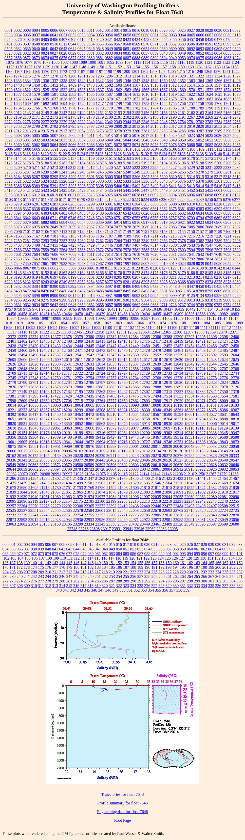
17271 (134, 391)
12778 (234, 378)
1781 (127, 108)
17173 (56, 391)
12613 (100, 359)
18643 (234, 414)
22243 (211, 501)
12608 (45, 359)
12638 (145, 364)
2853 (218, 126)
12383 (123, 337)
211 (55, 572)
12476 (123, 350)
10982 (223, 314)
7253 (45, 241)
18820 (11, 423)
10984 (12, 318)
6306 (154, 204)
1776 (82, 108)
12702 (212, 369)
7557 (27, 250)
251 (98, 576)
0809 (237, 48)
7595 (200, 250)
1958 (9, 112)
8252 (72, 282)
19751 (178, 442)
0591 (209, 44)
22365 (89, 506)
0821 (18, 53)
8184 (218, 273)
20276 (178, 455)
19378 (45, 437)
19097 (167, 428)
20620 (178, 465)
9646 (72, 305)
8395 (100, 286)
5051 (191, 140)
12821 (189, 382)
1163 (217, 67)
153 (126, 563)
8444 (182, 286)
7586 (154, 250)
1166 (9, 71)
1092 (110, 62)
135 (239, 558)
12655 (100, 369)
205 (13, 572)
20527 (178, 460)
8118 (118, 268)
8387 (45, 286)
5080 (191, 144)
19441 (123, 437)
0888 (136, 58)
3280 (136, 131)
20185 (45, 455)
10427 (101, 309)
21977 (100, 497)
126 (175, 558)
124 (161, 558)
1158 (172, 67)
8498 (145, 291)
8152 (45, 273)
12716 (55, 373)
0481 (9, 44)
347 (101, 590)
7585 (145, 250)
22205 (122, 501)
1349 (154, 80)
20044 (200, 446)
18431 (45, 414)
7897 (54, 263)
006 (48, 544)
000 (6, 544)
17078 (223, 387)
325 (140, 585)
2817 (173, 126)
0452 (145, 39)
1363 (191, 80)
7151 (145, 231)
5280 (218, 172)
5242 (72, 172)
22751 (67, 515)
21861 (67, 492)
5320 (9, 181)
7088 (209, 227)
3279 (127, 131)
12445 (89, 346)
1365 (209, 80)
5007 (54, 135)
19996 (123, 446)
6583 (136, 213)
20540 (223, 460)
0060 (145, 35)
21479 (22, 483)
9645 (63, 305)
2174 (63, 117)
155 (140, 563)
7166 (27, 236)
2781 (191, 122)
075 (55, 553)
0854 (218, 53)
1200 (126, 71)
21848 (45, 492)
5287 (36, 177)
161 (183, 563)
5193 (154, 163)
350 (123, 590)
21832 (211, 487)
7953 (82, 263)
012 (90, 544)
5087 (18, 149)
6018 (45, 195)
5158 (82, 158)
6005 (237, 190)
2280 (72, 122)
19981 (100, 446)
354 (151, 590)
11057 (84, 323)
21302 (56, 478)
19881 (33, 446)
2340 (91, 122)
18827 (45, 423)
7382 (200, 241)
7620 (154, 254)
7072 (100, 227)
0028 (200, 30)
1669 (100, 99)
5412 (182, 186)
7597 (218, 250)
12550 (134, 355)
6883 (54, 222)
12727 (122, 373)
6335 (9, 209)
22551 (33, 510)
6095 (182, 195)
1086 (55, 62)
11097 (74, 327)
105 (28, 558)
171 (13, 567)
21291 (22, 478)
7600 (9, 254)
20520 (156, 460)
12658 (134, 369)
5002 (9, 135)
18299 (78, 410)
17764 (100, 401)
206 (20, 572)
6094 (172, 195)
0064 (182, 35)
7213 (172, 236)
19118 (200, 428)
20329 (223, 455)
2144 (36, 112)
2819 (191, 126)
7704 (154, 259)
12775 (212, 378)
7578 (127, 250)
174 (34, 567)
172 (20, 567)
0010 (82, 30)
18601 (189, 414)
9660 (127, 305)
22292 (67, 506)
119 (125, 558)
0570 (145, 44)
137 (13, 563)
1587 (109, 94)
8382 (18, 286)
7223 (9, 241)
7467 (127, 245)
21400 (145, 478)
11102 (129, 327)
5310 (173, 177)
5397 (91, 186)
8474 (36, 291)
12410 (89, 341)
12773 (189, 378)
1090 (92, 62)
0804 (209, 48)
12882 (100, 387)
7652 (236, 254)
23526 (178, 524)
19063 (67, 428)
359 (186, 590)
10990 (78, 318)
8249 (63, 282)
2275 (27, 122)
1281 (82, 76)
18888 (134, 423)
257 (140, 576)
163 (197, 563)
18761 (156, 419)
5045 (136, 140)
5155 (54, 158)
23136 (45, 524)
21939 (22, 497)
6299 (91, 204)
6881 (36, 222)
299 (197, 581)
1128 (37, 67)
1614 (127, 94)
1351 (173, 80)
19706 (111, 442)
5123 (72, 154)
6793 (191, 218)
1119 (190, 62)
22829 (189, 515)
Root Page (122, 820)
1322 (200, 76)
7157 (200, 231)
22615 (111, 510)
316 (76, 585)
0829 (72, 53)
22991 (189, 519)
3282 (154, 131)
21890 (167, 492)
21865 (78, 492)
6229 (190, 199)
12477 (134, 350)
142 (48, 563)
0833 (109, 53)
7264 (118, 241)
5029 (9, 140)
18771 (178, 419)
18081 (111, 405)
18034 (45, 405)
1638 (63, 99)
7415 (54, 245)
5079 (182, 144)
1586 (100, 94)
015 (112, 544)
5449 (164, 190)
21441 (200, 478)
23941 (128, 529)
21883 (145, 492)
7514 (154, 245)
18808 (223, 419)
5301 (91, 177)
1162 (208, 67)
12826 (11, 387)
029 (211, 544)
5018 (154, 135)
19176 (45, 433)
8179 (182, 273)
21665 (212, 483)
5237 (27, 172)
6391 (209, 209)
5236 (18, 172)
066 (233, 549)
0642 (54, 48)
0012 (100, 30)
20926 (212, 469)
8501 (164, 291)
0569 (136, 44)
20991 (56, 474)
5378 (200, 181)
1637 (54, 99)
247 (69, 576)
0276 (18, 39)
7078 (127, 227)
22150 (55, 501)
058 (176, 549)
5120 (45, 154)
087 (140, 553)
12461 (33, 350)
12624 (223, 359)
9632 (27, 305)
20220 (78, 455)
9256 (218, 295)
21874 (100, 492)
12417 (156, 341)
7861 (45, 263)
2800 (118, 126)
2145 (45, 112)
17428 (67, 396)
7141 (118, 231)
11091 (19, 327)
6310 (191, 204)
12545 (111, 355)
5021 (182, 135)
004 (34, 544)
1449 (27, 85)
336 (218, 585)
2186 (136, 117)
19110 (189, 428)
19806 (201, 442)
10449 (224, 309)
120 (132, 558)
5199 (209, 163)
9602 (236, 300)
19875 (11, 446)
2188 (154, 117)
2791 (45, 126)
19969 (67, 446)
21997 (145, 497)
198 (204, 567)
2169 (18, 117)
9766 (82, 309)
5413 (191, 186)
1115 (155, 62)
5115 (9, 154)
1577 (18, 94)
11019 (18, 323)
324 (133, 585)
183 (98, 567)
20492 (134, 460)
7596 (209, 250)
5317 (218, 177)
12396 (212, 337)
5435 (109, 190)
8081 (45, 268)
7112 (63, 231)
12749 (45, 378)
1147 (73, 67)
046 (91, 549)
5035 (63, 140)
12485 (223, 350)
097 (211, 553)
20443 (100, 460)
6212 (90, 199)
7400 (9, 245)
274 (20, 581)
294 (162, 581)
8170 (118, 273)
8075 (36, 268)
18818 (234, 419)
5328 (82, 181)
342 (73, 590)
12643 (201, 364)
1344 (109, 80)
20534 (212, 460)
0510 (54, 44)
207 (27, 572)
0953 (182, 58)
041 (55, 549)
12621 (189, 359)
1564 (136, 90)
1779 (109, 108)
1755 (173, 103)
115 (97, 558)
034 (6, 549)
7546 (200, 245)
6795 (209, 218)
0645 (82, 48)
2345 (136, 122)
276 (34, 581)
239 (13, 576)
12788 (111, 382)
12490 (11, 355)
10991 (90, 318)
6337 (27, 209)
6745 (63, 218)
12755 (100, 378)
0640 (36, 48)
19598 (234, 437)
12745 (11, 378)
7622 (163, 254)
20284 (189, 455)
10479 (100, 314)
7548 (218, 245)
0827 (54, 53)
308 (20, 585)
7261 (91, 241)
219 (112, 572)
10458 (22, 314)
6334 (236, 204)
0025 (182, 30)
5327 (72, 181)
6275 (218, 199)
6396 (9, 213)
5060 (18, 144)
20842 (145, 469)
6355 (100, 209)
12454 (189, 346)
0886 (118, 58)
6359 (136, 209)
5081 (200, 144)
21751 (67, 487)
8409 (145, 286)
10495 (156, 314)
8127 (163, 268)
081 (98, 553)
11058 (95, 323)
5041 (118, 140)
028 (204, 544)
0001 (9, 30)
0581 (163, 44)
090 (162, 553)
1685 (227, 99)
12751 (67, 378)
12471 (78, 350)
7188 (118, 236)
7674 (91, 259)
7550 (227, 245)
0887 (127, 58)
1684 (218, 99)
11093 (41, 327)
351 (130, 590)
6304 (136, 204)
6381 (182, 209)
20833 (134, 469)
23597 (212, 524)
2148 (72, 112)
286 (105, 581)
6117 (36, 199)
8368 (182, 282)
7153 (163, 231)
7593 (182, 250)
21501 (89, 483)
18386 (223, 410)
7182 (63, 236)
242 (34, 576)
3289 (218, 131)
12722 (78, 373)
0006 (54, 30)
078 (76, 553)
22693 (167, 510)
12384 (134, 337)
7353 (164, 241)
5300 (82, 177)
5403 (145, 186)
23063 (11, 524)
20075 (22, 451)
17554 (223, 396)
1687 (9, 103)
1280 (72, 76)
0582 (172, 44)
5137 (190, 154)
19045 (33, 428)
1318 (173, 76)
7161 (236, 231)
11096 (63, 327)
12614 (111, 359)
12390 (178, 337)
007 (55, 544)
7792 (191, 259)
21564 (167, 483)
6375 (173, 209)
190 (147, 567)
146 (76, 563)
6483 (63, 213)
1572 (209, 90)
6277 (236, 199)
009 (69, 544)
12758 (123, 378)
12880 (78, 387)
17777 (111, 401)
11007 (189, 318)
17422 (56, 396)
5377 (191, 181)
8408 (136, 286)
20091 (56, 451)
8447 (191, 286)
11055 (73, 323)
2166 (227, 112)
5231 (209, 167)
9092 (136, 295)
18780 (189, 419)
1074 (237, 58)
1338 (63, 80)
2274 (18, 122)
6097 (200, 195)
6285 (72, 204)
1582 (63, 94)
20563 (33, 465)
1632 (18, 99)
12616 (133, 359)
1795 (237, 108)
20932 (223, 469)
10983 (234, 314)
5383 (227, 181)
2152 (109, 112)
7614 (118, 254)
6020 (63, 195)
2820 (200, 126)
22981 (167, 519)
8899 (45, 295)
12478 (145, 350)
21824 (189, 487)
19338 (211, 433)
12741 (211, 373)
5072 (118, 144)
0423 (127, 39)
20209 (67, 455)
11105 (161, 327)
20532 (201, 460)
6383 (200, 209)
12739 (200, 373)
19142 (11, 433)
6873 (236, 218)
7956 (91, 263)
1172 (63, 71)
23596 (201, 524)
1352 (182, 80)
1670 (109, 99)
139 (27, 563)
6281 (36, 204)
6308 (173, 204)
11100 (107, 327)
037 (27, 549)
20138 (200, 451)
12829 (45, 387)
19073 (123, 428)
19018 (11, 428)
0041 (54, 35)
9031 (109, 295)
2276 (36, 122)
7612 (100, 254)
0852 (200, 53)
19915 (45, 446)
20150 (234, 451)
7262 (100, 241)
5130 (127, 154)
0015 (127, 30)
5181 (54, 163)
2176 (82, 117)
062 (204, 549)
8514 (191, 291)
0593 (227, 44)
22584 (89, 510)
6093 (163, 195)
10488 (123, 314)
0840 (164, 53)
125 (168, 558)
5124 (81, 154)
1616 (145, 94)
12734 (178, 373)
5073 (127, 144)
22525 (11, 510)
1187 (81, 71)
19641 (67, 442)
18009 (223, 401)
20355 (45, 460)
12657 (123, 369)
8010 (164, 263)
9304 (145, 300)
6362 (164, 209)
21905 (212, 492)
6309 (182, 204)
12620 (178, 359)
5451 (182, 190)
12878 (56, 387)
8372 (200, 282)
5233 (227, 167)
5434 (100, 190)
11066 (139, 323)
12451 (156, 346)
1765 (27, 108)
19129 (223, 428)
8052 (227, 263)
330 (176, 585)
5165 (145, 158)
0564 (90, 44)
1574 (227, 90)
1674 (145, 99)
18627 (212, 414)
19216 (100, 433)
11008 (200, 318)
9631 (18, 305)
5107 (182, 149)
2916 (54, 131)
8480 (63, 291)
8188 (237, 273)
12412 (111, 341)
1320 (182, 76)
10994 (112, 318)
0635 (27, 48)
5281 (227, 172)
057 (169, 549)
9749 (200, 305)
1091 (101, 62)
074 (48, 553)
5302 (100, 177)
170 (6, 567)
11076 (172, 323)
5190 (127, 163)
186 (119, 567)
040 (48, 549)
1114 (146, 62)
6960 (218, 222)
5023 (191, 135)
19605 (22, 442)
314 (62, 585)
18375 (212, 410)
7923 (63, 263)
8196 (45, 277)
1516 (209, 85)
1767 (45, 108)
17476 (145, 396)
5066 (72, 144)
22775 (134, 515)
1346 (127, 80)
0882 (109, 58)
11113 (236, 327)
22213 (145, 501)
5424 (54, 190)
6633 (191, 213)
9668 (154, 305)
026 (190, 544)
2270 (218, 117)
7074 (109, 227)
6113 (18, 199)
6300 (100, 204)
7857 (36, 263)
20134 (156, 451)
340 (59, 590)
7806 (200, 259)
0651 (127, 48)
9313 (191, 300)
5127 (108, 154)
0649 (109, 48)
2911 (8, 131)
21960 (56, 497)
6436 (54, 213)
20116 (122, 451)
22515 (234, 506)
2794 (63, 126)
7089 (218, 227)
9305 (154, 300)
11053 (51, 323)
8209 (154, 277)
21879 (123, 492)
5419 (9, 190)
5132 (145, 154)
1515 (200, 85)
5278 (200, 172)
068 (6, 553)
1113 (137, 62)
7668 (63, 259)
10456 (11, 314)
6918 (154, 222)
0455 (173, 39)
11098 (85, 327)
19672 (89, 442)
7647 (209, 254)
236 (232, 572)
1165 (234, 67)
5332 (118, 181)
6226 (163, 199)
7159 (218, 231)
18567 (156, 414)
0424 (136, 39)
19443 (134, 437)
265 (197, 576)
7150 (136, 231)
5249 (136, 172)
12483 (201, 350)
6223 (136, 199)
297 (183, 581)
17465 (111, 396)
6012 (36, 195)
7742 (164, 259)
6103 (9, 199)
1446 (9, 85)
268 (218, 576)
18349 (167, 410)
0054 (91, 35)
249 (84, 576)
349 (115, 590)
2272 (237, 117)
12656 (111, 369)
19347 (234, 433)
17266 (111, 391)
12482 (189, 350)
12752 (78, 378)
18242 (33, 410)
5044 (127, 140)
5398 (100, 186)
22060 (189, 497)
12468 (67, 350)
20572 (45, 465)
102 (6, 558)
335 (211, 585)
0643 (63, 48)
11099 (96, 327)
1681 (191, 99)
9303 (136, 300)
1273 (9, 76)
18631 (223, 414)
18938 (178, 423)
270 (233, 576)
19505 (167, 437)
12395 (201, 337)
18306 (89, 410)
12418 (167, 341)
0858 (18, 58)
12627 (22, 364)
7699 (136, 259)
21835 (223, 487)
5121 (54, 154)
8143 (227, 268)
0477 (218, 39)
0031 (227, 30)
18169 (223, 405)
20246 (123, 455)
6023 (90, 195)
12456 (212, 346)
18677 (45, 419)
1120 (199, 62)
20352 (33, 460)
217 (98, 572)
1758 (200, 103)
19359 (22, 437)
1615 (136, 94)
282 (76, 581)
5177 (18, 163)
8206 (127, 277)
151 (112, 563)
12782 (45, 382)
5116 (18, 154)
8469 (18, 291)
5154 (45, 158)
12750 (56, 378)
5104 (155, 149)
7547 (209, 245)
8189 (9, 277)
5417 (227, 186)
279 (55, 581)
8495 (127, 291)
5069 (100, 144)
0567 (118, 44)
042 (62, 549)
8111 (109, 268)
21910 (223, 492)
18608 (201, 414)
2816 (164, 126)
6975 (36, 227)
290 (133, 581)
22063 (201, 497)
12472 (89, 350)
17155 (33, 391)
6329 (227, 204)
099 (225, 553)
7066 (82, 227)
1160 (190, 67)
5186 (91, 163)
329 (168, 585)
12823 (212, 382)
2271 (227, 117)
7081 (154, 227)
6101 (227, 195)
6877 (18, 222)
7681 (100, 259)
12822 (201, 382)
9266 (27, 300)
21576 (178, 483)
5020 (172, 135)
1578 (27, 94)
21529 (134, 483)
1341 (91, 80)
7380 (191, 241)
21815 (167, 487)
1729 (82, 103)
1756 (182, 103)
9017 (82, 295)
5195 (173, 163)
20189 (56, 455)
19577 (212, 437)
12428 (11, 346)
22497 (212, 506)
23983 (162, 529)
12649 (33, 369)
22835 (201, 515)
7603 (27, 254)
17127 (11, 391)
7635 (182, 254)
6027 (127, 195)
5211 (36, 167)
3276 (100, 131)
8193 (27, 277)
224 (147, 572)
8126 (154, 268)
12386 (156, 337)
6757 (172, 218)
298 (190, 581)
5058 (9, 144)
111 (70, 558)
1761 (227, 103)
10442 (190, 309)
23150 (56, 524)
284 (91, 581)
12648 (22, 369)
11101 (118, 327)
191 (155, 567)
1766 (36, 108)
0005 (45, 30)
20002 (145, 446)
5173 (218, 158)
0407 (63, 39)
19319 (189, 433)
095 (197, 553)
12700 (189, 369)
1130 (55, 67)
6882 (45, 222)
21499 (78, 483)
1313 (127, 76)
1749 (118, 103)
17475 (134, 396)
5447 (145, 190)
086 (133, 553)
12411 (100, 341)
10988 (56, 318)
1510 (154, 85)
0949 (173, 58)
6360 (145, 209)
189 (140, 567)
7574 (109, 250)
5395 (72, 186)
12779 (11, 382)
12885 (134, 387)
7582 (136, 250)
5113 (227, 149)
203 (240, 567)
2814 (145, 126)
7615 (127, 254)
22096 (22, 501)
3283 (163, 131)
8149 (27, 273)
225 (154, 572)
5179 (36, 163)
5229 (191, 167)
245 (55, 576)
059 (183, 549)
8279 (118, 282)
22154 (67, 501)
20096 (67, 451)
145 (69, 563)
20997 (67, 474)
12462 (45, 350)
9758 (18, 309)
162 (190, 563)
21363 (100, 478)
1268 (208, 71)
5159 (91, 158)
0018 (145, 30)
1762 (237, 103)
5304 (118, 177)
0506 (18, 44)
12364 (155, 332)
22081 (223, 497)
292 (147, 581)
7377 (173, 241)
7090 (227, 227)
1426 (237, 80)
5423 (45, 190)
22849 (223, 515)
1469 (72, 85)
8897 (27, 295)
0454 (164, 39)
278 (48, 581)
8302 (154, 282)
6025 (109, 195)
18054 (67, 405)
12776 (223, 378)
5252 (164, 172)
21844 (22, 492)
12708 (234, 369)
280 (62, 581)
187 (126, 567)
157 (155, 563)
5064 (54, 144)
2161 (182, 112)
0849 (182, 53)
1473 (91, 85)
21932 (11, 497)
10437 (168, 309)
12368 (199, 332)
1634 (36, 99)
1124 (235, 62)
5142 (236, 154)
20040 (178, 446)
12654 (89, 369)
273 (13, 581)
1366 (218, 80)
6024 (100, 195)
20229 (100, 455)
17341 (212, 391)
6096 (191, 195)
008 (62, 544)
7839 (237, 259)
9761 (36, 309)
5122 (63, 154)
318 (90, 585)
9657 (109, 305)
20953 (234, 469)
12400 (234, 337)
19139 (234, 428)
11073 (150, 323)
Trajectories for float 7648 (122, 794)
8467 (9, 291)
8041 (209, 263)
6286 (82, 204)
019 (140, 544)
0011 (91, 30)
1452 (54, 85)
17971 (201, 401)
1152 (118, 67)
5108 (191, 149)
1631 (9, 99)
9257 (227, 295)
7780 (173, 259)
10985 (23, 318)
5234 (236, 167)
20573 (56, 465)
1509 (145, 85)
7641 (191, 254)
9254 (209, 295)
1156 (154, 67)
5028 (236, 135)
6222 (127, 199)
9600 (227, 300)
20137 (189, 451)
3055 (90, 131)
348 (108, 590)
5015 (127, 135)
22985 (178, 519)
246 (62, 576)
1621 (182, 94)
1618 (164, 94)
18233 (22, 410)
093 (183, 553)
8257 (100, 282)
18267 (45, 410)
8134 (191, 268)
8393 (82, 286)
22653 (134, 510)
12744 (234, 373)
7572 (100, 250)
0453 (154, 39)
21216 (189, 474)
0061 (154, 35)
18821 (22, 423)
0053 (82, 35)
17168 (45, 391)
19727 (145, 442)
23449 (145, 524)
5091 (54, 149)
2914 (36, 131)
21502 (100, 483)
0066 (200, 35)
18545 (123, 414)
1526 (54, 90)
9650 (82, 305)
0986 (218, 58)
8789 (200, 291)
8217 (227, 277)
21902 (201, 492)
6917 (145, 222)
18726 (100, 419)
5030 (18, 140)
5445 (127, 190)
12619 (167, 359)
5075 (145, 144)
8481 (72, 291)
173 (27, 567)
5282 (237, 172)
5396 (82, 186)
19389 (56, 437)
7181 (54, 236)
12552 (156, 355)
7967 (100, 263)
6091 (145, 195)
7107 (54, 231)
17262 (100, 391)
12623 (211, 359)
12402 (22, 341)
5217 (90, 167)
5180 (45, 163)
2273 (9, 122)
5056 (227, 140)
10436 (157, 309)
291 (140, 581)
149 (98, 563)
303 (225, 581)
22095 (11, 501)
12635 (111, 364)
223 (140, 572)
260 (162, 576)
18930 (167, 423)
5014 (118, 135)
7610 (82, 254)
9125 (191, 295)
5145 (27, 158)
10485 (111, 314)
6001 (218, 190)
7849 (18, 263)
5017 (145, 135)
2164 (209, 112)
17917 (167, 401)
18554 (134, 414)
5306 (136, 177)
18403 (22, 414)
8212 (182, 277)
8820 (227, 291)
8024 (182, 263)
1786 (173, 108)
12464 (56, 350)
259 (155, 576)
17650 (45, 401)
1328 (9, 80)
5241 (63, 172)
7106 (45, 231)
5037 (82, 140)
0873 (36, 58)
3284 (172, 131)
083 (112, 553)
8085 (63, 268)
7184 (82, 236)
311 (41, 585)
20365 (67, 460)
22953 (89, 519)
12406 (45, 341)
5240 (54, 172)
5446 (136, 190)
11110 (205, 327)
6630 (164, 213)
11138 (66, 332)
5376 (182, 181)
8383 (27, 286)
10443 (202, 309)
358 (179, 590)
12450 (145, 346)
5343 (154, 181)
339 (239, 585)
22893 (22, 519)
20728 (100, 469)
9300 (109, 300)
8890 (9, 295)
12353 (88, 332)
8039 (200, 263)
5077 (164, 144)
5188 (109, 163)
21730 (56, 487)
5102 (137, 149)
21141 (144, 474)
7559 (45, 250)
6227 (172, 199)
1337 (54, 80)
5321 (18, 181)
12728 (133, 373)
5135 (172, 154)
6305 (145, 204)
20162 (11, 455)
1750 (127, 103)
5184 (82, 163)
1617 (154, 94)
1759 (209, 103)
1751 (136, 103)
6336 (18, 209)
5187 (100, 163)
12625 (234, 359)
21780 (100, 487)
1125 (10, 67)
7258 (72, 241)
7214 (182, 236)
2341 (100, 122)
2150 (91, 112)
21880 (134, 492)
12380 (89, 337)
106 (35, 558)
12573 (189, 355)
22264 (22, 506)
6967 (237, 222)
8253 (82, 282)
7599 (237, 250)
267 (211, 576)
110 (63, 558)
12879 (67, 387)
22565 (67, 510)
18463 (78, 414)
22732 (11, 515)
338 (232, 585)
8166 (100, 273)
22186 (100, 501)
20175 (33, 455)
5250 (145, 172)
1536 (91, 90)
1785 (164, 108)
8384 (36, 286)
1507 (136, 85)
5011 (91, 135)
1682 (200, 99)
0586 (191, 44)
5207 (237, 163)
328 (161, 585)
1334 (27, 80)
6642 (27, 218)
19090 (156, 428)
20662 (33, 469)
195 (183, 567)
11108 (194, 327)
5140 (218, 154)
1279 (63, 76)
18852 (78, 423)
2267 (191, 117)
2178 (91, 117)
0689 (164, 48)
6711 (54, 218)
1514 (191, 85)
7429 (91, 245)
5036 (72, 140)
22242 (200, 501)
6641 (18, 218)
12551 (145, 355)
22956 (100, 519)
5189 (118, 163)
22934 (67, 519)
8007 (145, 263)
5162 (118, 158)
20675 (45, 469)
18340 (156, 410)
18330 (145, 410)
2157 (154, 112)
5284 (18, 177)
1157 (163, 67)
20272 (167, 455)
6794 (200, 218)
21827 (200, 487)
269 (225, 576)
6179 (81, 199)
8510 (173, 291)
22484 (178, 506)
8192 (18, 277)
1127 (28, 67)
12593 (223, 355)
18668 (33, 419)
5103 (146, 149)
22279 (56, 506)
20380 (89, 460)
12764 (134, 378)
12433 (56, 346)
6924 (209, 222)
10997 (145, 318)
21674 (234, 483)
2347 (154, 122)
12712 (33, 373)
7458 (118, 245)
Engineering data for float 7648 (122, 812)
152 (119, 563)
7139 (100, 231)
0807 (227, 48)
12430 (33, 346)
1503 (118, 85)
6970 (18, 227)
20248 (134, 455)
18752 (134, 419)
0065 (191, 35)
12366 (177, 332)
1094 (128, 62)
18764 (167, 419)
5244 (91, 172)
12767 (145, 378)
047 (98, 549)
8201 (91, 277)
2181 (118, 117)
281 (69, 581)
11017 (233, 318)
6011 (27, 195)
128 (189, 558)
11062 (106, 323)
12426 (234, 341)
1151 (109, 67)
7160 (227, 231)
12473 (100, 350)
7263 (109, 241)
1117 (173, 62)
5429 (82, 190)
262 (176, 576)
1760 (218, 103)
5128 (118, 154)
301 (211, 581)
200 (218, 567)
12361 (121, 332)
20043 (189, 446)
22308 (78, 506)
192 (162, 567)
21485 (33, 483)
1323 (209, 76)
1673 (136, 99)
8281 (127, 282)
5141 (227, 154)
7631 (172, 254)
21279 (222, 474)
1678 (173, 99)
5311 (182, 177)
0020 (163, 30)
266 (204, 576)
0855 (227, 53)
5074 (136, 144)
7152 (154, 231)
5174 (227, 158)
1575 (237, 90)
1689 (27, 103)
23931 (117, 529)
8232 (27, 282)
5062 (36, 144)
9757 (9, 309)
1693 (54, 103)
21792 (111, 487)
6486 (91, 213)
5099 (109, 149)
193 (169, 567)
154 (133, 563)
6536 (109, 213)
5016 (136, 135)
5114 (236, 149)
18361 (178, 410)
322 (119, 585)
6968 (9, 227)
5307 (145, 177)
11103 (140, 327)
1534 (72, 90)
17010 (189, 387)
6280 (27, 204)
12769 (167, 378)
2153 (118, 112)
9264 (9, 300)
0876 (63, 58)
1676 (154, 99)
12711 (22, 373)
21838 (234, 487)
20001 (134, 446)
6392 (218, 209)
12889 (167, 387)
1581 (54, 94)
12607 (33, 359)
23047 (212, 519)
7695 (118, 259)
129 (196, 558)
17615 (33, 401)
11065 (128, 323)
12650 (45, 369)
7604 (36, 254)
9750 (209, 305)
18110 (178, 405)
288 (119, 581)
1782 (136, 108)
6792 (182, 218)
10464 (67, 314)
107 (42, 558)
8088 (82, 268)
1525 (45, 90)
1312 (118, 76)
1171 (54, 71)
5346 (173, 181)
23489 (167, 524)
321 (112, 585)
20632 (223, 465)
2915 (45, 131)
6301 (109, 204)
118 (118, 558)
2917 (63, 131)
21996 (134, 497)
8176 (164, 273)
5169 (182, 158)
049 (112, 549)
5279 (209, 172)
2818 (182, 126)
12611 (78, 359)
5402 (136, 186)
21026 (78, 474)
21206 (178, 474)
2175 (72, 117)
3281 (145, 131)
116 (104, 558)
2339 (82, 122)
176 (48, 567)
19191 (67, 433)
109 (56, 558)
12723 (89, 373)
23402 (134, 524)
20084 (45, 451)
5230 (200, 167)
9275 (45, 300)
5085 (237, 144)
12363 (144, 332)
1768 (54, 108)
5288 (45, 177)
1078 (37, 62)
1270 (217, 71)
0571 (154, 44)
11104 (151, 327)
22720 (201, 510)
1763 (9, 108)
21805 (134, 487)
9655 (100, 305)
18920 (156, 423)
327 (154, 585)
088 (147, 553)
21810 (145, 487)
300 (204, 581)
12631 (67, 364)
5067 (82, 144)
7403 (18, 245)
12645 (223, 364)
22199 (111, 501)
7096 (18, 231)
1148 (82, 67)
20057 (223, 446)
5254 (173, 172)
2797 (91, 126)
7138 (90, 231)
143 (55, 563)
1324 (218, 76)
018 (133, 544)
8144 (236, 268)
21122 (134, 474)
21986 (123, 497)
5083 (218, 144)
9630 (9, 305)
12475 (111, 350)
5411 (173, 186)
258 (147, 576)
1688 (18, 103)
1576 (9, 94)
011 (83, 544)
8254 (91, 282)
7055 (63, 227)
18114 (189, 405)
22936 (78, 519)
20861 (156, 469)
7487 (136, 245)
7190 (136, 236)
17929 (178, 401)
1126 (19, 67)
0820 (9, 53)
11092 (30, 327)
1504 (127, 85)
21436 (189, 478)
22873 (11, 519)
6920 (173, 222)
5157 (72, 158)
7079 (136, 227)
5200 (218, 163)
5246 (109, 172)
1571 (200, 90)
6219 (108, 199)
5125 (90, 154)
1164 (226, 67)
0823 (36, 53)
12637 (134, 364)
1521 (18, 90)
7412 (45, 245)
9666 (145, 305)
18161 (211, 405)
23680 (234, 524)
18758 (145, 419)
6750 (109, 218)
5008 (63, 135)
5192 (145, 163)
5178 (27, 163)
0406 (54, 39)
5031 (27, 140)
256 (133, 576)
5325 (54, 181)
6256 (209, 199)
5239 (45, 172)
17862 (134, 401)
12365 (166, 332)
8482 (82, 291)
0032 (236, 30)
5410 (164, 186)
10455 (235, 309)
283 (84, 581)
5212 (45, 167)
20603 (134, 465)
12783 (56, 382)
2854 (227, 126)
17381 (11, 396)
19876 (22, 446)
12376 (45, 337)
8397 (109, 286)
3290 (227, 131)
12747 (22, 378)
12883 (111, 387)
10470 (78, 314)
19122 (211, 428)
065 (225, 549)
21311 (67, 478)
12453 (178, 346)
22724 (223, 510)
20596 (111, 465)
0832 (100, 53)
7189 (127, 236)
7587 (164, 250)
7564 (63, 250)
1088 (74, 62)
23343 (100, 524)
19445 (145, 437)
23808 (95, 529)
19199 (78, 433)
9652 (91, 305)
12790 (123, 382)
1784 (154, 108)
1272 (236, 71)
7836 (227, 259)
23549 (189, 524)
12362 (132, 332)
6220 (118, 199)
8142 (218, 268)
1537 (100, 90)
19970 (78, 446)
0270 (9, 39)
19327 (200, 433)
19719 (134, 442)
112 (77, 558)
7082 (164, 227)
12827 (22, 387)
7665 (45, 259)
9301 (118, 300)
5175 (237, 158)
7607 (63, 254)
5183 (72, 163)
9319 (218, 300)
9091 (127, 295)
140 (34, 563)
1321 (191, 76)
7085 (191, 227)
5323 (36, 181)
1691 (36, 103)
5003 (18, 135)
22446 (156, 506)
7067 (91, 227)
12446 (100, 346)
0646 (91, 48)
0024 (172, 30)
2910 (237, 126)
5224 (145, 167)
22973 (156, 519)
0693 (200, 48)
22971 (134, 519)
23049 (223, 519)
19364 (33, 437)
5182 (63, 163)
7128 (81, 231)
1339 (72, 80)
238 (6, 576)
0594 (236, 44)
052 (133, 549)
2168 (9, 117)
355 (158, 590)
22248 (223, 501)
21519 (111, 483)
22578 (78, 510)
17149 (22, 391)
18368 (189, 410)
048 (105, 549)
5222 (127, 167)
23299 (78, 524)
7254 (54, 241)
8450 (200, 286)
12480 (167, 350)
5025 (209, 135)
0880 (91, 58)
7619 (145, 254)
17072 (212, 387)
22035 (156, 497)
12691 (167, 369)
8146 (18, 273)
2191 (182, 117)
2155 (136, 112)
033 (239, 544)
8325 (164, 282)
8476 (45, 291)
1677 (164, 99)
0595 (9, 48)
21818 (178, 487)
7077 (118, 227)
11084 (205, 323)
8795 (209, 291)
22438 (134, 506)
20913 (189, 469)
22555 (56, 510)
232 (204, 572)
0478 (227, 39)
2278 (54, 122)
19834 (212, 442)
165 (211, 563)
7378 (182, 241)
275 (27, 581)
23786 (84, 529)
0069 (227, 35)
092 (176, 553)
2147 (63, 112)
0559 (81, 44)
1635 (45, 99)
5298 (63, 177)
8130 (182, 268)
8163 (72, 273)
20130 (133, 451)
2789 (27, 126)
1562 (118, 90)
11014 (223, 318)
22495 (189, 506)
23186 (67, 524)
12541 (78, 355)
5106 (173, 149)
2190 (173, 117)
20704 (78, 469)
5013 (109, 135)
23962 (150, 529)
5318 (227, 177)
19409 (89, 437)
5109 (200, 149)
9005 (63, 295)
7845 (9, 263)
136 (6, 563)
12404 (33, 341)
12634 (100, 364)
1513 (182, 85)
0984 (209, 58)
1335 (36, 80)
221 (126, 572)
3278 (118, 131)
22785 (145, 515)
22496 (201, 506)
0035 (27, 35)
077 (69, 553)
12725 (111, 373)
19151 (22, 433)
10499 (178, 314)
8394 (91, 286)
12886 (145, 387)
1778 (100, 108)
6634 (200, 213)
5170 (191, 158)
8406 (127, 286)
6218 (99, 199)
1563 (127, 90)
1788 (191, 108)
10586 (201, 314)
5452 (191, 190)
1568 (173, 90)
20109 (100, 451)
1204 (163, 71)
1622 (191, 94)
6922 (191, 222)
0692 (191, 48)
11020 (29, 323)
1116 (164, 62)
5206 (227, 163)
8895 (18, 295)
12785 (78, 382)
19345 (223, 433)
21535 (145, 483)
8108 (100, 268)
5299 (72, 177)
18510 (111, 414)
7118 (72, 231)
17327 (178, 391)
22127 (44, 501)
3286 (191, 131)
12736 (189, 373)
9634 (36, 305)
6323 (209, 204)
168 (233, 563)
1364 (200, 80)
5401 (127, 186)
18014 (11, 405)
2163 (200, 112)
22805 (156, 515)
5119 (36, 154)
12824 (223, 382)
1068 (227, 58)
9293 (82, 300)
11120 (33, 332)
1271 (226, 71)
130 (203, 558)
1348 (145, 80)
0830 (82, 53)
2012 (18, 112)
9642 (54, 305)
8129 (172, 268)
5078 (173, 144)
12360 (110, 332)
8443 (173, 286)
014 (105, 544)
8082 (54, 268)
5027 (227, 135)
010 (76, 544)
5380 (209, 181)
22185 (89, 501)
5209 (18, 167)
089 (155, 553)
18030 (33, 405)
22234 (189, 501)
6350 (63, 209)
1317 (164, 76)
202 (233, 567)
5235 (9, 172)
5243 (82, 172)
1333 (18, 80)
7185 (91, 236)
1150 (100, 67)
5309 (164, 177)
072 (34, 553)
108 (49, 558)
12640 (167, 364)
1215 (181, 71)
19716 (123, 442)
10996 (134, 318)
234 (218, 572)
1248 (199, 71)
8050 (218, 263)
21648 (189, 483)
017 (126, 544)
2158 (164, 112)
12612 (89, 359)
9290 (63, 300)
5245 (100, 172)
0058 (127, 35)
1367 (227, 80)
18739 (123, 419)
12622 (200, 359)
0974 (191, 58)
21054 (90, 474)
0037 (36, 35)
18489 (100, 414)
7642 (200, 254)
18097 (145, 405)
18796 (212, 419)
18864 (111, 423)
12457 (223, 346)
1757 (191, 103)
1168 (27, 71)
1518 (227, 85)
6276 (227, 199)
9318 (209, 300)
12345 (77, 332)
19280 (133, 433)
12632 (78, 364)
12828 (33, 387)
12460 (22, 350)
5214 (63, 167)
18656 (22, 419)
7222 (236, 236)
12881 (89, 387)
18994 (201, 423)
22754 (78, 515)
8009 (154, 263)
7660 (18, 259)
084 (119, 553)
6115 (27, 199)
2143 (27, 112)
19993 (111, 446)
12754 (89, 378)
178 (62, 567)
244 (48, 576)
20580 (78, 465)
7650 (227, 254)
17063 (201, 387)
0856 (237, 53)
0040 (45, 35)
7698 (127, 259)
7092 (237, 227)
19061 (56, 428)
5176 (9, 163)
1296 (109, 76)
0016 (136, 30)
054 (147, 549)
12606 (22, 359)
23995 (173, 529)
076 (62, 553)
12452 (167, 346)
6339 (45, 209)
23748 (72, 529)
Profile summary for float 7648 (122, 803)
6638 (227, 213)
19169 (33, 433)
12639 (156, 364)
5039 (100, 140)
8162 (63, 273)
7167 (36, 236)
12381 (100, 337)
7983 (118, 263)
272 (6, 581)
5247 (118, 172)
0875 (54, 58)
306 (6, 585)
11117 (12, 332)
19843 (223, 442)
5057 (237, 140)
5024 (200, 135)
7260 (82, 241)
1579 (36, 94)
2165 (218, 112)
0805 (218, 48)
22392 (111, 506)
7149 (127, 231)
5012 (100, 135)
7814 (209, 259)
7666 (54, 259)
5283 (9, 177)
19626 (56, 442)
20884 (167, 469)
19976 (89, 446)
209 (41, 572)
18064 (78, 405)
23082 (22, 524)
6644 (45, 218)
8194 (36, 277)
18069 (100, 405)
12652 (67, 369)
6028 (136, 195)
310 (34, 585)
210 (48, 572)
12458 (234, 346)
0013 (109, 30)
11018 (7, 323)
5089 (36, 149)
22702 (178, 510)
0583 (182, 44)
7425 (72, 245)
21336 (78, 478)
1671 (118, 99)
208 (34, 572)
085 (126, 553)
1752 (145, 103)
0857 (9, 58)
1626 (227, 94)
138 (20, 563)
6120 (54, 199)
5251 (154, 172)
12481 (178, 350)
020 (147, 544)
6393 (227, 209)
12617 (145, 359)
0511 (63, 44)
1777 (91, 108)
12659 (145, 369)
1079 (46, 62)
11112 (226, 327)
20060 (11, 451)
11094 (52, 327)
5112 (218, 149)
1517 (218, 85)
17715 (78, 401)
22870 (234, 515)
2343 (118, 122)
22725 (234, 510)
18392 (11, 414)
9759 (27, 309)
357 (172, 590)
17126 (234, 387)
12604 (234, 355)
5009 (72, 135)
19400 (67, 437)
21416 (156, 478)
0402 (27, 39)
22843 (212, 515)
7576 (118, 250)
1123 (226, 62)
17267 (123, 391)
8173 (136, 273)
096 (204, 553)
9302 (127, 300)
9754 (227, 305)
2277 (45, 122)
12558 (167, 355)
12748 (33, 378)
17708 (67, 401)
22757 (100, 515)
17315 (167, 391)
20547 (234, 460)
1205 (172, 71)
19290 (145, 433)
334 (204, 585)
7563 (54, 250)
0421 (109, 39)
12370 (222, 332)
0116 (236, 35)
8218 (236, 277)
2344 (127, 122)
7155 (182, 231)
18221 (11, 410)
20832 (123, 469)
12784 (67, 382)
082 (105, 553)
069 (13, 553)
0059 (136, 35)
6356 (109, 209)
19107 (178, 428)
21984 (111, 497)
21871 (89, 492)
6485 (82, 213)
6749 (100, 218)
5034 (54, 140)
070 (20, 553)
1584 (82, 94)
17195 (78, 391)
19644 (78, 442)
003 (27, 544)
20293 (201, 455)
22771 (123, 515)
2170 (27, 117)
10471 (89, 314)
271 (240, 576)
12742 (223, 373)
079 (84, 553)
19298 (156, 433)
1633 (27, 99)
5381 (218, 181)
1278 (54, 76)
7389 (218, 241)
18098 (156, 405)
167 (225, 563)
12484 (212, 350)
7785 (182, 259)
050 (119, 549)
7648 (218, 254)
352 (137, 590)
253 (112, 576)
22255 (234, 501)
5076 (154, 144)
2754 (182, 122)
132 (217, 558)
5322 (27, 181)
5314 (191, 177)
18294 (67, 410)
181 (84, 567)
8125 (145, 268)
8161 (54, 273)
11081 (183, 323)
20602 (123, 465)
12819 (167, 382)
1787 (182, 108)
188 (133, 567)
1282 (91, 76)
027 (197, 544)
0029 (209, 30)
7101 (27, 231)
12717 (67, 373)
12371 (233, 332)
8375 (218, 282)
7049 (54, 227)
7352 (154, 241)
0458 (200, 39)
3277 (109, 131)
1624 (209, 94)
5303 (109, 177)
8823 (236, 291)
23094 (33, 524)
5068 (91, 144)
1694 (63, 103)
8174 (145, 273)
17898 (156, 401)
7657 (9, 259)
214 (76, 572)
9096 (164, 295)
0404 (36, 39)
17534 (189, 396)
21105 (112, 474)
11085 (216, 323)
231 (197, 572)
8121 (127, 268)
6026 (118, 195)
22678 (156, 510)
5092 (64, 149)
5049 (173, 140)
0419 (91, 39)
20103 (78, 451)
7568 (82, 250)
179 (69, 567)
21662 (201, 483)
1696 (72, 103)
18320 (111, 410)
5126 (99, 154)
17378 (234, 391)
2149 (82, 112)
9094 (145, 295)
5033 (45, 140)
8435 (164, 286)
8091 (91, 268)
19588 (223, 437)
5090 (45, 149)
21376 (111, 478)
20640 (234, 465)
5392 (63, 186)
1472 (82, 85)
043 (69, 549)
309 (27, 585)
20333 (234, 455)
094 (190, 553)
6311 (200, 204)
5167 (164, 158)
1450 (36, 85)
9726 (172, 305)
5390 (45, 186)
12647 (11, 369)
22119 (33, 501)
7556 (18, 250)
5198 (200, 163)
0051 (63, 35)
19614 (33, 442)
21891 (178, 492)
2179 (100, 117)
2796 (82, 126)
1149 (91, 67)
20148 (223, 451)
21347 (89, 478)
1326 (227, 76)
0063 (173, 35)
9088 (118, 295)
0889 (145, 58)
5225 (154, 167)
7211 (154, 236)
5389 (36, 186)
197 (197, 567)
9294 (91, 300)
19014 (223, 423)
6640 (9, 218)
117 (111, 558)
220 (119, 572)
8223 (9, 282)
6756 (163, 218)
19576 (201, 437)
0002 (18, 30)
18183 (234, 405)
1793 (227, 108)
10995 (123, 318)
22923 (56, 519)
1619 (173, 94)
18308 (100, 410)
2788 (18, 126)
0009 (72, 30)
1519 (236, 85)
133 (224, 558)
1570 (191, 90)
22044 (167, 497)
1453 (63, 85)
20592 (100, 465)
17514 (167, 396)
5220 (109, 167)
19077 (134, 428)
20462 (111, 460)
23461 (156, 524)
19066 (89, 428)
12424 (223, 341)
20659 (22, 469)
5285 (27, 177)
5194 (164, 163)
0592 (218, 44)
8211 (173, 277)
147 (84, 563)
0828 (63, 53)
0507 (27, 44)
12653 (78, 369)
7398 (237, 241)
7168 (45, 236)
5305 (127, 177)
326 (147, 585)
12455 (201, 346)
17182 (67, 391)
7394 (227, 241)
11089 (238, 323)
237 (239, 572)
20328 (212, 455)
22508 (223, 506)
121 (139, 558)
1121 (208, 62)
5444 (118, 190)
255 (126, 576)
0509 (45, 44)
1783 (145, 108)
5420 (18, 190)
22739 (22, 515)
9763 (55, 309)
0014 (118, 30)
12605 (11, 359)
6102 (236, 195)
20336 (11, 460)
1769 (63, 108)
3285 (182, 131)
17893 (145, 401)
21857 (56, 492)
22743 (45, 515)
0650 (118, 48)
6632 (182, 213)
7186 (100, 236)
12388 (167, 337)
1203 (153, 71)
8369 (191, 282)
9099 (173, 295)
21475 (11, 483)
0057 (118, 35)
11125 (55, 332)
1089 (83, 62)
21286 (11, 478)
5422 (36, 190)
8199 (72, 277)
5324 (45, 181)
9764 (64, 309)
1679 (182, 99)
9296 (100, 300)
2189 (164, 117)
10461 (45, 314)
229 (183, 572)
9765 (73, 309)
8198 (63, 277)
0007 (63, 30)
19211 (89, 433)
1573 (218, 90)
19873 (234, 442)
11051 (40, 323)
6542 (127, 213)
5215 (72, 167)
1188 (90, 71)
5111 (209, 149)
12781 (33, 382)
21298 (45, 478)
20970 (23, 474)
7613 (109, 254)
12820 (178, 382)
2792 (54, 126)
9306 (164, 300)
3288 (209, 131)
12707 (223, 369)
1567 (164, 90)
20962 (12, 474)
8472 (27, 291)
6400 (27, 213)
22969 (123, 519)
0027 (191, 30)
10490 (134, 314)
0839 (154, 53)
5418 (236, 186)
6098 (209, 195)
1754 (164, 103)
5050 (182, 140)
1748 (109, 103)
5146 (36, 158)
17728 (89, 401)
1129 (46, 67)
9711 (163, 305)
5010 (82, 135)
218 (105, 572)
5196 (182, 163)
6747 (81, 218)
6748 (90, 218)
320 (105, 585)
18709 (78, 419)
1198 (108, 71)
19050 (45, 428)
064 (218, 549)
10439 (179, 309)
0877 (72, 58)
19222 (111, 433)
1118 (181, 62)
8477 (54, 291)
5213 (54, 167)
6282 (45, 204)
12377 (56, 337)
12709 (11, 373)
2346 (145, 122)
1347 (136, 80)
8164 (82, 273)
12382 (111, 337)
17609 (22, 401)
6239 (200, 199)
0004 (36, 30)
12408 (67, 341)
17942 (189, 401)
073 (41, 553)
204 (6, 572)
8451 (209, 286)
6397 (18, 213)
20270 (156, 455)
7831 (218, 259)
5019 (163, 135)
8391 (63, 286)
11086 (227, 323)
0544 (72, 44)
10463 (56, 314)
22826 (178, 515)
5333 (127, 181)
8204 (109, 277)
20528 (189, 460)
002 (20, 544)
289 (126, 581)
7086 (200, 227)
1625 (218, 94)
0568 (127, 44)
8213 (191, 277)
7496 (145, 245)
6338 (36, 209)
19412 (100, 437)
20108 (89, 451)
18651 (11, 419)
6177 (72, 199)
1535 (82, 90)
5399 (109, 186)
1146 (64, 67)
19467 (156, 437)
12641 (178, 364)
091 (169, 553)
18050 (56, 405)
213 (69, 572)
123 (153, 558)
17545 (201, 396)
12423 (211, 341)
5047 (154, 140)
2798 (100, 126)
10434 (135, 309)
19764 (189, 442)
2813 (136, 126)
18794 (201, 419)
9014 (72, 295)
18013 (234, 401)
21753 (78, 487)
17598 (11, 401)
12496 (33, 355)
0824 (45, 53)
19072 (111, 428)
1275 (27, 76)
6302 (118, 204)
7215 (191, 236)
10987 (45, 318)
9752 (218, 305)
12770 (178, 378)
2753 (173, 122)
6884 (63, 222)
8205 (118, 277)
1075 (10, 62)
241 (27, 576)
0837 (145, 53)
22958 (111, 519)
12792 (145, 382)
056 (162, 549)
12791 (134, 382)
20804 (111, 469)
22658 (145, 510)
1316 (154, 76)
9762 (46, 309)
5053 (209, 140)
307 (13, 585)
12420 (189, 341)
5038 (91, 140)
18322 (134, 410)
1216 (190, 71)
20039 (167, 446)
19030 (22, 428)
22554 (45, 510)
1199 (117, 71)
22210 (133, 501)
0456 (182, 39)
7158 (209, 231)
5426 (72, 190)
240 (20, 576)
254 (119, 576)
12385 (145, 337)
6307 (164, 204)
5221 (118, 167)
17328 (189, 391)
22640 (123, 510)
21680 (22, 487)
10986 (34, 318)
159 (169, 563)
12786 (89, 382)
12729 (145, 373)
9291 (72, 300)
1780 (118, 108)
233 (211, 572)
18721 (89, 419)
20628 (212, 465)
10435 (146, 309)
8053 (237, 263)
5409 (154, 186)
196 (190, 567)
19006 (212, 423)
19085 (145, 428)
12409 (78, 341)
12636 (123, 364)
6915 (127, 222)
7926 (72, 263)
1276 (36, 76)
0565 (100, 44)
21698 (33, 487)
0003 (27, 30)
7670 (72, 259)
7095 (9, 231)
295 (169, 581)
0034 (18, 35)
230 (190, 572)
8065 (9, 268)
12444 (78, 346)
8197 (54, 277)
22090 (234, 497)
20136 (178, 451)
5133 (154, 154)
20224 (89, 455)
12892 (178, 387)
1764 (18, 108)
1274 (18, 76)
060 (190, 549)
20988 (45, 474)
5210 (27, 167)
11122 (44, 332)
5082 (209, 144)
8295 (145, 282)
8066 (18, 268)
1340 (82, 80)
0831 (91, 53)
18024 (22, 405)
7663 (36, 259)
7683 (109, 259)
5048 (164, 140)
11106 (172, 327)
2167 (237, 112)
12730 (156, 373)
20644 (11, 469)
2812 (127, 126)
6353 (82, 209)
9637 (45, 305)
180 (76, 567)
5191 (136, 163)
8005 (136, 263)
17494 (156, 396)
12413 (122, 341)
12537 (56, 355)
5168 (173, 158)
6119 (45, 199)
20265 (145, 455)
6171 (63, 199)
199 (211, 567)
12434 (67, 346)
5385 (9, 186)
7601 (18, 254)
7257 (63, 241)
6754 (145, 218)
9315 (200, 300)
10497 (167, 314)
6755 (154, 218)
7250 (18, 241)
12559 (178, 355)
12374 (33, 337)
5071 (109, 144)
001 (13, 544)
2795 (72, 126)
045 (84, 549)
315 (69, 585)
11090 (8, 327)
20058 (234, 446)
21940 (33, 497)
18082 (123, 405)
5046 (145, 140)
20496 (145, 460)
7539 (182, 245)
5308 (154, 177)
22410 (123, 506)
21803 (123, 487)
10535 (189, 314)
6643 (36, 218)
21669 (223, 483)
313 (55, 585)
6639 (237, 213)
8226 (18, 282)
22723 (212, 510)
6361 (154, 209)
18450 (56, 414)
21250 (200, 474)
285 (98, 581)
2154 (127, 112)
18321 (123, 410)
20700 (67, 469)
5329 (91, 181)
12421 (200, 341)
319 (98, 585)
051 (126, 549)
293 (155, 581)
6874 (9, 222)
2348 (164, 122)
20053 (211, 446)
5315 (200, 177)
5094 (82, 149)
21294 (33, 478)
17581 (234, 396)
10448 (213, 309)
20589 (89, 465)
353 (144, 590)
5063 (45, 144)
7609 (72, 254)
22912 (33, 519)
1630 (237, 94)
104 (20, 558)
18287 (56, 410)
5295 (54, 177)
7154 (172, 231)
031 (225, 544)
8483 (91, 291)
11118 (22, 332)
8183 (209, 273)
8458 (218, 286)
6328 (218, 204)
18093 (134, 405)
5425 (63, 190)
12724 (100, 373)
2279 (63, 122)
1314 (136, 76)
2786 (237, 122)
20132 (145, 451)
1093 (119, 62)
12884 (123, 387)
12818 (156, 382)
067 (240, 549)
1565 (145, 90)
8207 (136, 277)
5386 (18, 186)
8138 (200, 268)
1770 (72, 108)
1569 (182, 90)
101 (240, 553)
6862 (218, 218)
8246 (54, 282)
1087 (65, 62)
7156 (191, 231)
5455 (209, 190)
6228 (181, 199)
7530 (173, 245)
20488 (123, 460)
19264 (122, 433)
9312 (182, 300)
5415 (209, 186)
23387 (123, 524)
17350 (223, 391)
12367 (188, 332)
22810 (167, 515)
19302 (167, 433)
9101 (182, 295)
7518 (164, 245)
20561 (22, 465)
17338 (201, 391)
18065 (89, 405)
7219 (209, 236)
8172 (127, 273)
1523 (36, 90)
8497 (136, 291)
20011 (156, 446)
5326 (63, 181)
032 (232, 544)
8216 (218, 277)
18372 (201, 410)
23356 (111, 524)
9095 (154, 295)
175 (41, 567)
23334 (89, 524)
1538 (109, 90)
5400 (118, 186)
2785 (227, 122)
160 (176, 563)
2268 (200, 117)
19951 (56, 446)
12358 (99, 332)
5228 (182, 167)
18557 (145, 414)
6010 (18, 195)
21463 (223, 478)
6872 (227, 218)
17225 (89, 391)
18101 (167, 405)
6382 (191, 209)
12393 (189, 337)
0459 (209, 39)
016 (119, 544)
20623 (189, 465)
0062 (164, 35)
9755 (236, 305)
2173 (54, 117)
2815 (154, 126)
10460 (33, 314)
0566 (109, 44)
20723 (89, 469)
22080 (212, 497)
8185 (227, 273)
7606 (54, 254)
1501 (100, 85)
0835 (127, 53)
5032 (36, 140)
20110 (111, 451)
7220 (218, 236)
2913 (27, 131)
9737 (182, 305)
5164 (136, 158)
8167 (109, 273)
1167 (18, 71)
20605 (145, 465)
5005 (36, 135)
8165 (91, 273)
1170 (45, 71)
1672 (127, 99)
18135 (200, 405)
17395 (33, 396)
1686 (237, 99)
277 (41, 581)
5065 (63, 144)
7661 (27, 259)
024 (176, 544)
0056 (109, 35)
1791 (218, 108)
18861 (89, 423)
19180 (56, 433)
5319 (236, 177)
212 (62, 572)
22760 (111, 515)
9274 (36, 300)
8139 (209, 268)
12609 (56, 359)
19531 (189, 437)
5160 (100, 158)
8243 (45, 282)
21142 (156, 474)
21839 (11, 492)
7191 (145, 236)
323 (126, 585)
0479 (237, 39)
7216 (200, 236)
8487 (118, 291)
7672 (82, 259)
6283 (54, 204)
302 (218, 581)
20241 (111, 455)
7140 (109, 231)
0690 (173, 48)
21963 (67, 497)
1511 (163, 85)
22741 (33, 515)
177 (55, 567)
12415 (133, 341)
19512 (178, 437)
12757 (111, 378)
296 (176, 581)
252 (105, 576)
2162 (191, 112)
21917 (234, 492)
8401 (118, 286)
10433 (124, 309)
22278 (45, 506)
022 (161, 544)
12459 (11, 350)
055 (155, 549)
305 (240, 581)
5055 (218, 140)
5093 (73, 149)
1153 (127, 67)
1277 (45, 76)
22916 (45, 519)
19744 (156, 442)
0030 (218, 30)
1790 (209, 108)
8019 (173, 263)
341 (66, 590)
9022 (100, 295)
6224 (145, 199)
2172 (45, 117)
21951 (45, 497)
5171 (200, 158)
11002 (168, 318)
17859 (123, 401)
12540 (67, 355)
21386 (133, 478)
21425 (167, 478)
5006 (45, 135)
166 (218, 563)
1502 (109, 85)
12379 (78, 337)
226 (161, 572)
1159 (181, 67)
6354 (91, 209)
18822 (33, 423)
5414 (200, 186)
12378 (67, 337)
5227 (172, 167)
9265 (18, 300)
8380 (237, 282)
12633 (89, 364)
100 (233, 553)
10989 (67, 318)
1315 (145, 76)
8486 (109, 291)
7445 (100, 245)
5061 (27, 144)
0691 (182, 48)
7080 (145, 227)
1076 (19, 62)
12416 (145, 341)
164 (204, 563)
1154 (136, 67)
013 (98, 544)
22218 (156, 501)
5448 (154, 190)
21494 (67, 483)
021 (154, 544)
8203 (100, 277)
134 (232, 558)
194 (176, 567)
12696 (178, 369)
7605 (45, 254)
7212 (163, 236)
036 (20, 549)
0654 (145, 48)
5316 (209, 177)
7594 (191, 250)
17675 (56, 401)
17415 (45, 396)
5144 (18, 158)
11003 (178, 318)
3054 (81, 131)
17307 (145, 391)
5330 (100, 181)
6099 (218, 195)
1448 (18, 85)
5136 (181, 154)
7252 (36, 241)
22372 (100, 506)
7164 (9, 236)
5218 (100, 167)
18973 (189, 423)
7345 (136, 241)
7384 (209, 241)
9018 (91, 295)
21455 (211, 478)
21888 (156, 492)
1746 (91, 103)
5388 (27, 186)
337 (225, 585)
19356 (11, 437)
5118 (27, 154)
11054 (62, 323)
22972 (145, 519)
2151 (100, 112)
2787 (9, 126)
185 (112, 567)
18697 (67, 419)
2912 (17, 131)
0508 (36, 44)
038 (34, 549)
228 (176, 572)
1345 (118, 80)
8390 (54, 286)
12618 (156, 359)
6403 (45, 213)
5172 (209, 158)
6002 (227, 190)
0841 (173, 53)
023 (168, 544)
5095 (91, 149)
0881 (100, 58)
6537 (118, 213)
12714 (44, 373)
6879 (27, 222)
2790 (36, 126)
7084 (182, 227)
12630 (56, 364)
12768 (156, 378)
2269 (209, 117)
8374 (209, 282)
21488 (45, 483)
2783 (209, 122)
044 (76, 549)
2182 (127, 117)
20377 (78, 460)
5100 (118, 149)
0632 (18, 48)
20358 (56, 460)
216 (90, 572)
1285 (100, 76)
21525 (123, 483)
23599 (223, 524)
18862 (100, 423)
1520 (9, 90)
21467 (234, 478)
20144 (211, 451)
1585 (91, 94)
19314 (178, 433)
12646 (234, 364)
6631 (173, 213)
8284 (136, 282)
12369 (210, 332)
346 (94, 590)
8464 (237, 286)
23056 (234, 519)
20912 (178, 469)
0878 (82, 58)
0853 (209, 53)
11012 (211, 318)
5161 (109, 158)
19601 (11, 442)
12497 (45, 355)
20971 (34, 474)
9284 (54, 300)
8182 (200, 273)
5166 (154, 158)
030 (218, 544)
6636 (209, 213)
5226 (163, 167)
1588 (118, 94)
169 (240, 563)
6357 (118, 209)
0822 (27, 53)
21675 (11, 487)
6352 (72, 209)
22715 (189, 510)
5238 (36, 172)
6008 (9, 195)
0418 (82, 39)
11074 (161, 323)
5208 (9, 167)
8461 (227, 286)
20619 (167, 465)
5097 (100, 149)
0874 (45, 58)
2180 (109, 117)
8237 (36, 282)
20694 (56, 469)
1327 (237, 76)
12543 (100, 355)
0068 (218, 35)
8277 (109, 282)
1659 (72, 99)
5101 (127, 149)
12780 (22, 382)
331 (183, 585)
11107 (183, 327)
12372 (11, 337)
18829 (56, 423)
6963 (227, 222)
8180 (191, 273)
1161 (199, 67)
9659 (118, 305)
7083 (173, 227)
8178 (173, 273)
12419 (178, 341)
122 (146, 558)
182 (91, 567)
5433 (91, 190)
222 (133, 572)
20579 (67, 465)
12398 (223, 337)
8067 (27, 268)
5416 (218, 186)
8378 (227, 282)
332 (190, 585)
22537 (22, 510)
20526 (167, 460)
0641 (45, 48)
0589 (200, 44)
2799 (109, 126)
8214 (200, 277)
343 (80, 590)
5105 (164, 149)
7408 (36, 245)
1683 (209, 99)
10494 (145, 314)
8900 (54, 295)
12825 (234, 382)
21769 (89, 487)
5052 (200, 140)
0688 (154, 48)
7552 (237, 245)
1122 (217, 62)
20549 (11, 465)
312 (48, 585)
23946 (139, 529)
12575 (201, 355)
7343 (127, 241)
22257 (11, 506)
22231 (178, 501)
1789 (200, 108)
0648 (100, 48)
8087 (72, 268)
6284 (63, 204)
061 (197, 549)
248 (76, 576)
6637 (218, 213)
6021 (72, 195)
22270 (33, 506)
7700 (145, 259)
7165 (18, 236)
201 (225, 567)
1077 (28, 62)
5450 (173, 190)
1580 (45, 94)
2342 (109, 122)
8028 (191, 263)
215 (83, 572)
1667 (82, 99)
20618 (156, 465)
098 (218, 553)
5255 (182, 172)
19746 (167, 442)
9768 (91, 309)
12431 (45, 346)
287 (112, 581)
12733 (167, 373)
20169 (22, 455)
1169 (36, 71)
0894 (164, 58)
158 (162, 563)
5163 (127, 158)
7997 (127, 263)
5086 (9, 149)
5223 (136, 167)
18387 (234, 410)
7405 (27, 245)
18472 (89, 414)
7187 (109, 236)
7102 (36, 231)
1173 (72, 71)
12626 (11, 364)
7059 (72, 227)
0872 (27, 58)
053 (140, 549)
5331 (109, 181)
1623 (200, 94)
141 (41, 563)
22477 (167, 506)
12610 (67, 359)
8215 (209, 277)
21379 (122, 478)
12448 (123, 346)
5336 (145, 181)
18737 (111, 419)
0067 (209, 35)
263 (183, 576)
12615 (122, 359)
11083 (194, 323)
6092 (154, 195)
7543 (191, 245)
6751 (118, 218)
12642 (189, 364)
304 (233, 581)
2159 (173, 112)
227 (168, 572)
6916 (136, 222)
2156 (145, 112)
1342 (100, 80)
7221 (227, 236)
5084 (227, 144)
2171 (36, 117)
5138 (200, 154)
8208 (145, 277)
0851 (191, 53)
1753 (154, 103)
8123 (136, 268)
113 (83, 558)
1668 (91, 99)
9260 (237, 295)
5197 (191, 163)
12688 (156, 369)
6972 (27, 227)
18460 (67, 414)
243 (41, 576)
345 (87, 590)
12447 (111, 346)
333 (197, 585)
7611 (91, 254)
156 (147, 563)
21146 (167, 474)
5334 (136, 181)
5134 (163, 154)
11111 (215, 327)
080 (91, 553)
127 (182, 558)
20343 (22, 460)
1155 (145, 67)
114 (90, 558)
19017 (234, 423)
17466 (123, 396)
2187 (145, 117)
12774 (201, 378)
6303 (127, 204)
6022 (81, 195)
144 (62, 563)
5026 (218, 135)
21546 (156, 483)
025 (183, 544)
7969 (109, 263)
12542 (89, 355)
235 (225, 572)
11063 (117, 323)
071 (27, 553)
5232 (218, 167)
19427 (111, 437)
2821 (209, 126)
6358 (127, 209)
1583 (72, 94)
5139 (209, 154)
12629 (45, 364)
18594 (178, 414)
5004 (27, 135)
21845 (33, 492)
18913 (145, 423)
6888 (91, 222)
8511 (182, 291)
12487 (234, 350)
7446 (109, 245)
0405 (45, 39)
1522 (27, 90)
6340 (54, 209)
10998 (157, 318)
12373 (22, 337)
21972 (78, 497)
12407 (56, 341)
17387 (22, 396)
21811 (156, 487)
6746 (72, 218)
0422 (118, 39)
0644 (72, 48)
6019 (54, 195)
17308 (156, 391)
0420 (100, 39)
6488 (100, 213)
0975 (200, 58)
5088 (27, 149)
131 (210, 558)
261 (169, 576)
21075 (101, 474)
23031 (201, 519)
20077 (33, 451)
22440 (145, 506)
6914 (118, 222)
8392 (72, 286)
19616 (45, 442)
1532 (63, 90)
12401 (11, 341)
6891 (109, 222)
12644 (212, 364)
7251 (27, 241)
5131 (136, 154)
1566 (154, 90)
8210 (164, 277)
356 (165, 590)
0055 (100, 35)
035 (13, 549)
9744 (191, 305)
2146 (54, 112)
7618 (136, 254)
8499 (154, 291)
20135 (167, 451)
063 (211, 549)
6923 (200, 222)
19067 (100, 428)
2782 (200, 122)
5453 (200, 190)
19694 (100, 442)
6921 (182, 222)
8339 (173, 282)
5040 (109, 140)
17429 (78, 396)
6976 (45, 227)
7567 (72, 250)
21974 (89, 497)
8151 (36, 273)
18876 (123, 423)
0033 (9, 35)
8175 (154, 273)
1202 (144, 71)
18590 (167, 414)
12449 (134, 346)
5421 (27, 190)
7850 (27, 263)
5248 (127, 172)
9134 (200, 295)
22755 (89, 515)
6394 (237, 209)
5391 (54, 186)
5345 (164, 181)
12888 (156, 387)
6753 (136, 218)
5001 (236, 131)
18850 (67, 423)
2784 (218, 122)
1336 (45, 80)
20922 (201, 469)
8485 (100, 291)
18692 (56, 419)
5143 (9, 158)
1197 (99, 71)
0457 (191, 39)
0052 (72, 35)
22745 (56, 515)
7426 (82, 245)
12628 (33, 364)
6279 (18, 204)
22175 (78, 501)
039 (41, 549)
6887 (82, 222)
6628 (145, 213)
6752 (127, 218)
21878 (111, 492)
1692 (45, 103)
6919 (164, 222)
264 (190, 576)
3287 (200, 131)
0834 (118, 53)
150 (105, 563)
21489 (56, 483)
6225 (154, 199)
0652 (136, 48)
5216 (81, 167)
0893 (154, 58)
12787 (100, 382)
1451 (45, 85)
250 (91, 576)
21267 (211, 474)
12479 (156, 350)
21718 (45, 487)
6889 (100, 222)
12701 (201, 369)
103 (13, 558)
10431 (112, 309)
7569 (91, 250)
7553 (9, 250)
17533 (178, 396)
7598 (227, 250)
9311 (173, 300)
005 (41, 544)
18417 (33, 414)
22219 (167, 501)
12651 (56, 369)
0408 (72, 39)
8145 (9, 273)
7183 (72, 236)
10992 (101, 318)
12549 (123, 355)
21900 (189, 492)
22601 (100, 510)
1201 (135, 71)
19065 (78, 428)
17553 (212, 396)
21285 (233, 474)
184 (105, 567)
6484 (72, 213)
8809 (218, 291)
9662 (136, 305)
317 (83, 585)
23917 (106, 529)
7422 (63, 245)
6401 (36, 213)
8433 (154, 286)
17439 (100, 396)
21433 (178, 478)
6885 (72, 222)
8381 (9, 286)
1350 (164, 80)
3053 (72, 131)
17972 (212, 401)
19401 (78, 437)
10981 (212, 314)
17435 (89, 396)
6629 (154, 213)
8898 (36, 295)
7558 (36, 250)
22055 (178, 497)
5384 (237, 181)
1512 (172, 85)
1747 (100, 103)
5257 (191, 172)
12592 (212, 355)
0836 (136, 53)
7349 (145, 241)
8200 (82, 277)
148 (91, 563)
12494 (22, 355)
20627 (201, 465)
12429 (22, 346)
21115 (123, 474)
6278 (9, 204)
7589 (173, 250)
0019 (154, 30)
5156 (63, 158)
